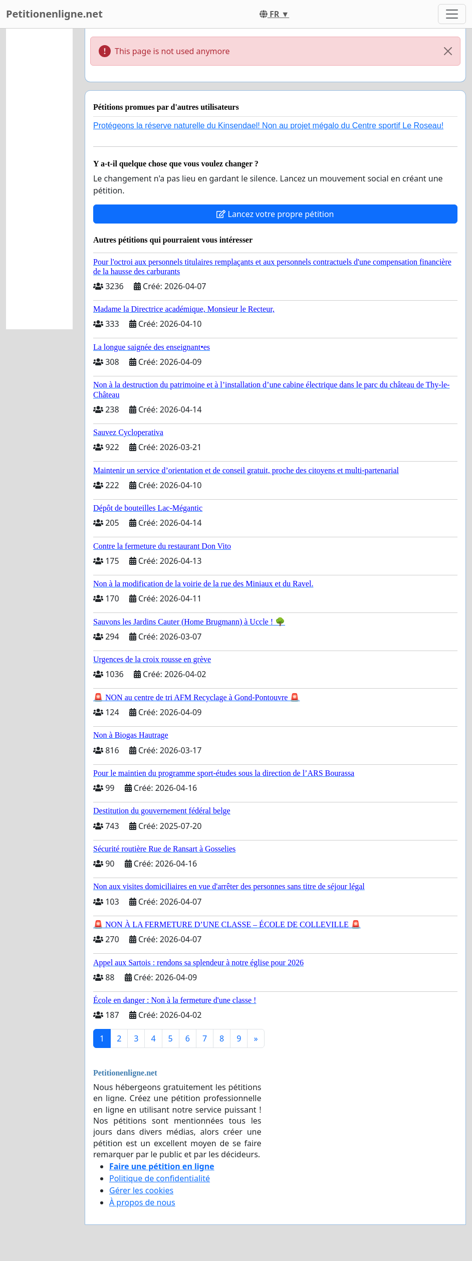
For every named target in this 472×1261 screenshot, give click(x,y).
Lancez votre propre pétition (275, 214)
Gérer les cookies (141, 1190)
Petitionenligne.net (54, 14)
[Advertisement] (39, 179)
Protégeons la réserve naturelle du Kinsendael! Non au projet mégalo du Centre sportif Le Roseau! (268, 125)
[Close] (448, 51)
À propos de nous (142, 1202)
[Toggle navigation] (452, 14)
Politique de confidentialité (159, 1178)
